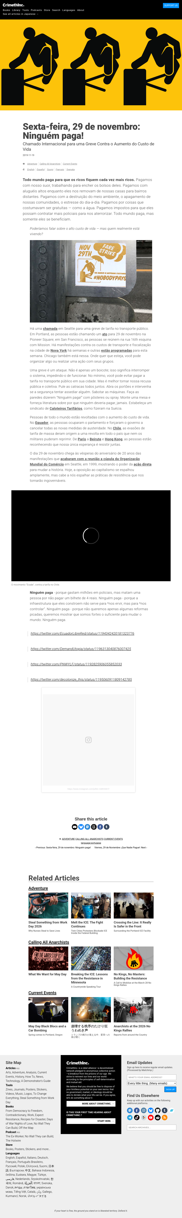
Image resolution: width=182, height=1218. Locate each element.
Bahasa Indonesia (43, 1170)
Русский (11, 1166)
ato (104, 334)
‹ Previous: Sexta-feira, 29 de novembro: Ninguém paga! (63, 847)
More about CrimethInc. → (98, 1103)
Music (19, 1093)
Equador (41, 423)
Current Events (70, 164)
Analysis (31, 1072)
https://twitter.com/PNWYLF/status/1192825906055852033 (76, 664)
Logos (28, 1093)
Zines (9, 1089)
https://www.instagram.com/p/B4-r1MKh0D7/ (88, 789)
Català (31, 1191)
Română (18, 1183)
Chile (117, 428)
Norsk (22, 1196)
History (19, 1076)
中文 (28, 1170)
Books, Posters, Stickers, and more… (28, 1149)
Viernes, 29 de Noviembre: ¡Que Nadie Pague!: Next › (120, 847)
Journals (19, 1089)
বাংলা (37, 1183)
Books (6, 10)
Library (16, 10)
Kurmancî (12, 1196)
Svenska (70, 169)
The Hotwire (13, 1140)
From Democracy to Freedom (24, 1110)
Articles (11, 1068)
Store (47, 10)
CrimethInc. (13, 5)
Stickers (42, 1089)
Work (30, 1115)
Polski (21, 1166)
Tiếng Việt (20, 1191)
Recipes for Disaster (33, 1119)
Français (60, 169)
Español (41, 169)
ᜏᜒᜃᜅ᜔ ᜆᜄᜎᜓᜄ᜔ (37, 1196)
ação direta (142, 464)
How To (30, 1076)
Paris (82, 439)
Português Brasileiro (30, 1162)
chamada (50, 329)
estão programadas (116, 350)
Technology (13, 1081)
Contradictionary (16, 1115)
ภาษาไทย (29, 1187)
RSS (17, 1069)
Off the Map (26, 1127)
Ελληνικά (32, 1166)
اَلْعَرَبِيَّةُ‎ (28, 1183)
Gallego (47, 1191)
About (80, 10)
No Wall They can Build (39, 1136)
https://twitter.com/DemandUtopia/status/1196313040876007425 (81, 649)
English (30, 169)
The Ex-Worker (15, 1136)
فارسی (10, 1179)
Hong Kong (114, 439)
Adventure (32, 164)
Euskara (21, 1174)
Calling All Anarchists (50, 164)
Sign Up (170, 1089)
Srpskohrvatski (40, 1179)
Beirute (95, 439)
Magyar (31, 1174)
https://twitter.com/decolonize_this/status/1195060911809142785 (81, 680)
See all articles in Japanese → (21, 14)
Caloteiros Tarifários (66, 408)
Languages (68, 10)
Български (17, 1170)
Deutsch (43, 1157)
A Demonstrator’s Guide (36, 1081)
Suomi (50, 169)
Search (56, 10)
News (39, 1076)
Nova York (58, 350)
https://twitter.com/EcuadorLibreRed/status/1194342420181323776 (82, 633)
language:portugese (91, 843)
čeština (10, 1174)
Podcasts (36, 10)
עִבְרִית (18, 1187)
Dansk (10, 1187)
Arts (8, 1072)
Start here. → (105, 1121)
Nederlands (22, 1179)
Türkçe (42, 1174)
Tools (25, 10)
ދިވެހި (39, 1191)
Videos (10, 1093)
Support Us (171, 5)
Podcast (11, 1132)
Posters (30, 1089)
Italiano (31, 1157)
